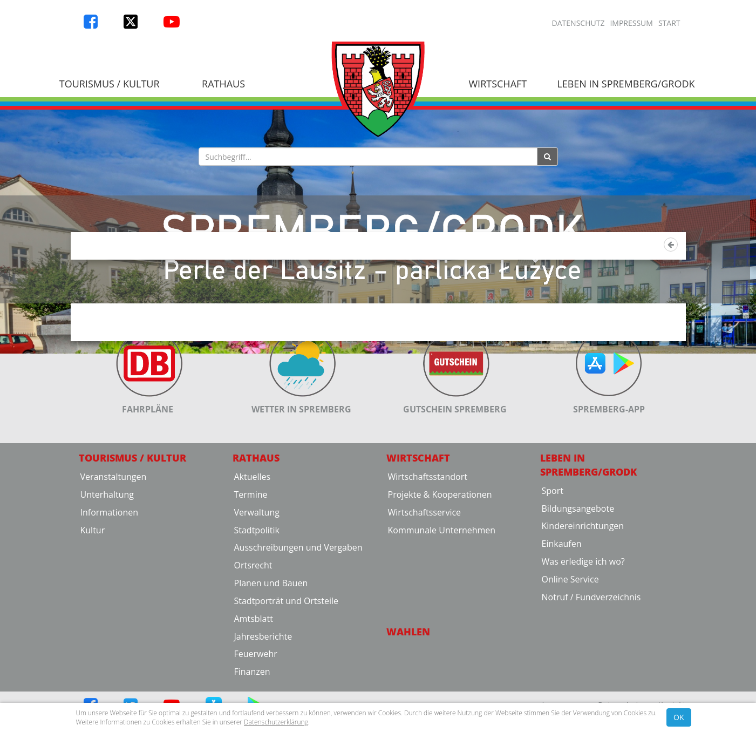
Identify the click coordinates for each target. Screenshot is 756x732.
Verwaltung (257, 581)
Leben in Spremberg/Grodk (625, 83)
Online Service (570, 648)
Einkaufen (562, 612)
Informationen (109, 581)
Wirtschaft (497, 83)
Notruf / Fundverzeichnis (591, 666)
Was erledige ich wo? (583, 630)
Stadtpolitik (257, 598)
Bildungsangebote (578, 576)
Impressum (631, 23)
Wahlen (408, 699)
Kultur (92, 598)
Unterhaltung (107, 563)
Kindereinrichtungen (583, 594)
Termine (251, 563)
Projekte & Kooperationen (440, 563)
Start (669, 23)
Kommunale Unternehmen (442, 598)
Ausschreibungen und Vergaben (298, 616)
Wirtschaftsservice (424, 581)
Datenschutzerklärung (276, 722)
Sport (552, 559)
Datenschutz (578, 23)
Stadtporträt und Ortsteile (286, 669)
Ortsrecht (253, 634)
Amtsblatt (253, 687)
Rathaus (223, 83)
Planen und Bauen (271, 652)
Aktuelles (252, 545)
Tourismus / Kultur (109, 83)
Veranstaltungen (113, 545)
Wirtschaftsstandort (427, 545)
